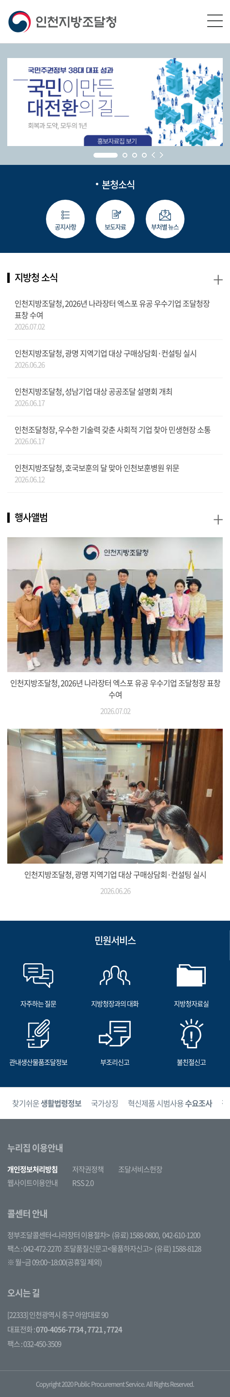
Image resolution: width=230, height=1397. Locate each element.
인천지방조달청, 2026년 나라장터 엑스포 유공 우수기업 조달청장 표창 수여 (112, 309)
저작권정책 (88, 1169)
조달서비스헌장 (140, 1169)
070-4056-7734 (59, 1329)
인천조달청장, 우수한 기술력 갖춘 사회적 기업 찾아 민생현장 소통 (113, 429)
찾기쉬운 (46, 1103)
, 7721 (93, 1329)
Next (161, 155)
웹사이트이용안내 (32, 1182)
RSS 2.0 (82, 1182)
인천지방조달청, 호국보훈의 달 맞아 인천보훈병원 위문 (97, 467)
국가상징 (104, 1103)
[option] (46, 1103)
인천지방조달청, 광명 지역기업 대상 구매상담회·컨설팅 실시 (106, 353)
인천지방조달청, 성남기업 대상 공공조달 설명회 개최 (93, 391)
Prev (153, 155)
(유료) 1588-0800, (136, 1235)
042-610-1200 (181, 1235)
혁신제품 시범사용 (170, 1103)
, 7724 (113, 1329)
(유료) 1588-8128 (177, 1248)
